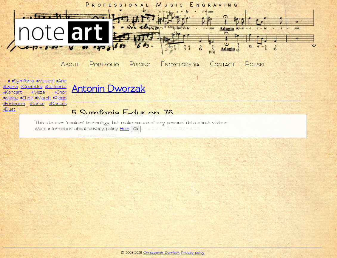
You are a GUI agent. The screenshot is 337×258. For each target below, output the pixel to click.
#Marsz (10, 98)
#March (43, 98)
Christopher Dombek (161, 253)
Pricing (139, 64)
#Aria (61, 81)
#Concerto (56, 86)
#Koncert (12, 92)
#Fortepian (14, 103)
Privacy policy (192, 253)
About (70, 64)
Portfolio (104, 64)
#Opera (10, 86)
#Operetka (31, 86)
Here (124, 128)
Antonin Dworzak (108, 88)
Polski (254, 64)
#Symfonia (23, 81)
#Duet (9, 109)
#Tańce (37, 103)
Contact (222, 64)
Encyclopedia (180, 64)
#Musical (45, 81)
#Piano (60, 98)
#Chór (61, 92)
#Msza (38, 92)
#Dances (58, 103)
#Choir (26, 98)
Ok (135, 129)
